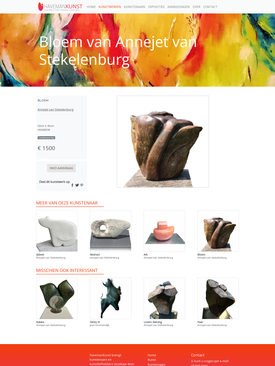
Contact (210, 7)
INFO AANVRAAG (61, 168)
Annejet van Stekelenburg (56, 109)
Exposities (156, 7)
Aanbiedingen (178, 7)
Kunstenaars (134, 7)
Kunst (152, 360)
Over (196, 7)
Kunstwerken (110, 7)
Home (91, 7)
